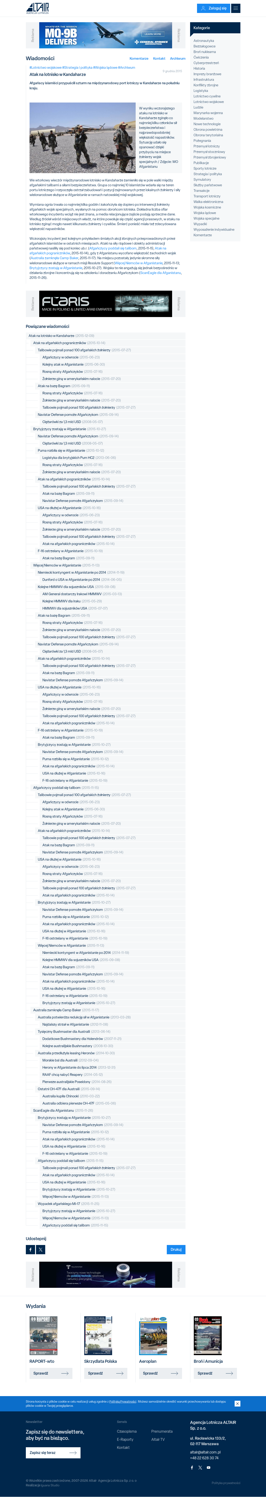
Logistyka (201, 90)
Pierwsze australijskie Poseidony (77, 1082)
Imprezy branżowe (207, 74)
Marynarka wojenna (208, 113)
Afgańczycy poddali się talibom (113, 248)
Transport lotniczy (207, 196)
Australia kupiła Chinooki (71, 1096)
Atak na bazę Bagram (64, 386)
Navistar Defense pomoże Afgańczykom (78, 414)
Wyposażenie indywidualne (214, 229)
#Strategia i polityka (77, 67)
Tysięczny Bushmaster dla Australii (74, 1031)
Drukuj (176, 1249)
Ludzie (198, 107)
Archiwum (177, 58)
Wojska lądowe (205, 213)
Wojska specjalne (206, 218)
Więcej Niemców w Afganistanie (138, 263)
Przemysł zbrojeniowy (210, 157)
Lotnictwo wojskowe (209, 102)
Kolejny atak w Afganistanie (73, 364)
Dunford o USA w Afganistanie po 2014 (82, 579)
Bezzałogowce (204, 46)
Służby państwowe (208, 185)
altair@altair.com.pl (205, 1452)
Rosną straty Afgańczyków (72, 371)
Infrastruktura (204, 79)
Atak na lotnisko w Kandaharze (61, 335)
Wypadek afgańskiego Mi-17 (68, 1203)
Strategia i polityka (208, 174)
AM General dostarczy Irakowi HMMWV (82, 594)
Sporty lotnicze (205, 168)
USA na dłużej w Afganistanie (69, 508)
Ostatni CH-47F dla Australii (69, 1089)
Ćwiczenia (201, 57)
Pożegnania (202, 140)
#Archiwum (126, 67)
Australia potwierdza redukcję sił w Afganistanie (84, 1017)
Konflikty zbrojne (206, 85)
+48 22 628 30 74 (204, 1458)
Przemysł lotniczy (207, 146)
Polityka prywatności (225, 1483)
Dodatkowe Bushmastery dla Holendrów (82, 1038)
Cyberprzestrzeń (206, 63)
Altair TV (158, 1439)
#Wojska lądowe (105, 67)
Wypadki (200, 224)
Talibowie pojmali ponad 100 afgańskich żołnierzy (84, 350)
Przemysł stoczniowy (209, 151)
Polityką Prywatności (123, 1402)
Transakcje (201, 190)
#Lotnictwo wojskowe (46, 67)
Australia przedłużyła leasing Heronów (76, 1053)
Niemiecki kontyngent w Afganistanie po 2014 (81, 572)
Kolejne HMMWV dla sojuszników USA (77, 587)
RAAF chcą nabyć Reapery (72, 1074)
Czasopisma (127, 1431)
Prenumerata (162, 1431)
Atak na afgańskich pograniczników (69, 343)
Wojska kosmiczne (207, 207)
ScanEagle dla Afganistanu (160, 273)
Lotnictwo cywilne (207, 96)
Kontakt (159, 58)
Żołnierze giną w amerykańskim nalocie (81, 379)
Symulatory (202, 179)
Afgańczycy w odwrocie (71, 357)
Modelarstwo (203, 118)
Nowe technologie (207, 124)
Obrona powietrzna (208, 129)
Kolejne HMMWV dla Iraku (72, 601)
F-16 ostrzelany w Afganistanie (70, 551)
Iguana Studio (50, 1485)
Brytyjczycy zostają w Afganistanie (56, 268)
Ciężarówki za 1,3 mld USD (72, 422)
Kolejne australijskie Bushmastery (77, 1046)
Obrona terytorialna (208, 135)
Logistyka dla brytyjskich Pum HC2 (79, 457)
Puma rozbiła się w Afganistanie (71, 450)
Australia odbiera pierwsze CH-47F (79, 1103)
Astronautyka (204, 40)
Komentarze (139, 58)
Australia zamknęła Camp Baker (54, 258)
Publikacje (201, 163)
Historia (199, 68)
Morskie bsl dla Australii (70, 1060)
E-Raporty (125, 1439)
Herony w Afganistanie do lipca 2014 (79, 1067)
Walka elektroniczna (208, 201)
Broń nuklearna (205, 52)
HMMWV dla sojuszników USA (75, 608)
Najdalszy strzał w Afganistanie (75, 1024)
